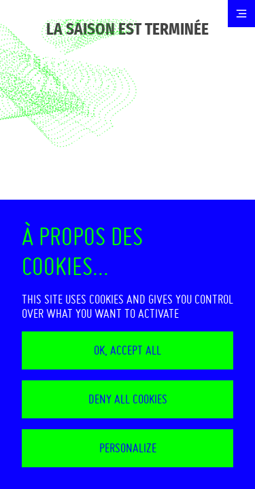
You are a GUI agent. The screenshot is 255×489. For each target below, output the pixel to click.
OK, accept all (127, 350)
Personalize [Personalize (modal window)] (127, 448)
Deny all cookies (127, 399)
